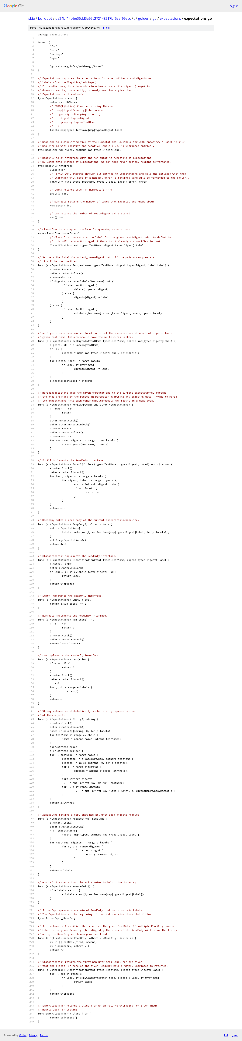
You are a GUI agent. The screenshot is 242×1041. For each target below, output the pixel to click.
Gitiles (22, 1035)
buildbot (45, 18)
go (154, 18)
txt (226, 1035)
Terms (44, 1035)
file (106, 27)
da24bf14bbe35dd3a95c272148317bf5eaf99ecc (93, 18)
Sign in (234, 6)
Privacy (33, 1035)
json (235, 1035)
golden (143, 18)
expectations (170, 18)
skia (31, 18)
